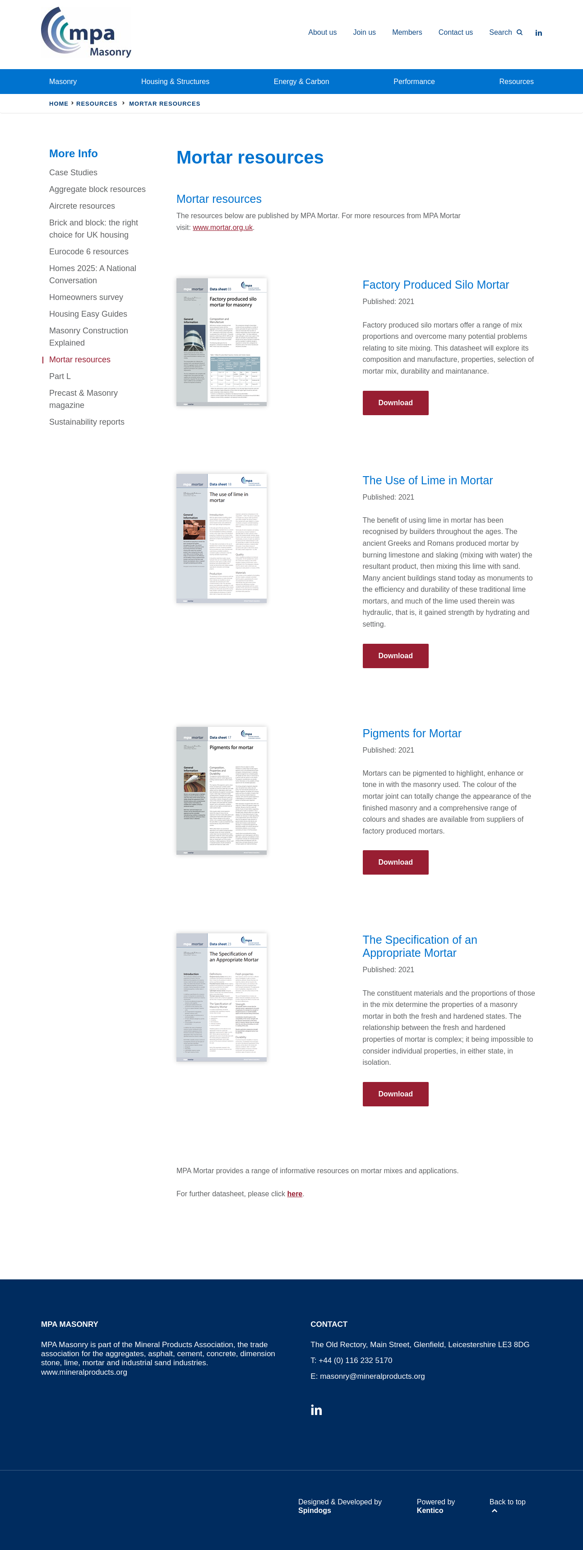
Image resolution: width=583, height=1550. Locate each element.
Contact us (456, 32)
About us (322, 32)
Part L (60, 376)
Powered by (436, 1506)
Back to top (508, 1502)
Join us (364, 32)
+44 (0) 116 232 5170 (355, 1360)
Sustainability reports (87, 421)
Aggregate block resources (97, 189)
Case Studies (73, 172)
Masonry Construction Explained (88, 336)
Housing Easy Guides (88, 313)
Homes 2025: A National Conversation (92, 274)
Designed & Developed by (340, 1506)
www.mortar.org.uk (222, 227)
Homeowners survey (86, 297)
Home (59, 104)
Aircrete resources (82, 206)
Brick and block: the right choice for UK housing (93, 228)
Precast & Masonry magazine (83, 399)
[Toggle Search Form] (502, 32)
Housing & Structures (175, 81)
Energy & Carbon (301, 81)
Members (407, 32)
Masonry (63, 81)
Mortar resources (80, 359)
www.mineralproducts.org (84, 1372)
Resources (517, 81)
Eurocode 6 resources (89, 251)
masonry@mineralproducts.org (372, 1376)
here (294, 1194)
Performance (414, 81)
